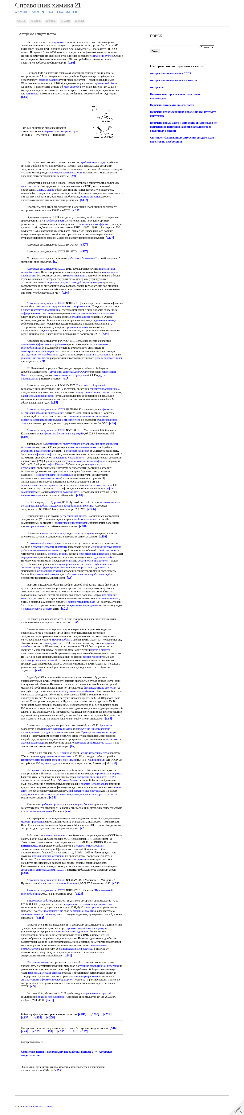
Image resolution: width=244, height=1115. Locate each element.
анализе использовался (107, 790)
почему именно (59, 643)
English (81, 20)
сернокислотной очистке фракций (93, 935)
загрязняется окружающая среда (42, 746)
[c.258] (97, 1021)
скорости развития (34, 804)
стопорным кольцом (58, 282)
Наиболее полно (33, 553)
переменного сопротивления (40, 921)
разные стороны (97, 196)
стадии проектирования (76, 866)
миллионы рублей (104, 55)
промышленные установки (50, 862)
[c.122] (78, 210)
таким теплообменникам (106, 389)
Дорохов (58, 502)
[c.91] (84, 176)
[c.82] (81, 495)
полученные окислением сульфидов (99, 461)
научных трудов (56, 766)
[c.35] (65, 402)
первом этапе (41, 777)
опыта (95, 560)
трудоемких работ (34, 560)
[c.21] (75, 608)
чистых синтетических (101, 485)
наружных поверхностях (52, 395)
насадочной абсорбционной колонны (73, 505)
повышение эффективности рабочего (45, 344)
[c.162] (63, 1038)
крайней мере (91, 162)
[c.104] (85, 526)
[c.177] (115, 237)
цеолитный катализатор (60, 732)
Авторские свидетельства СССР (170, 73)
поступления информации (86, 801)
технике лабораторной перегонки (102, 972)
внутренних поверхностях (97, 392)
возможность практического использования (74, 444)
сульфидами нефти (44, 454)
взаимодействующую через (87, 282)
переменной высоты (84, 917)
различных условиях (100, 354)
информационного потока (100, 797)
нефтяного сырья (33, 495)
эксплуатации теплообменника (41, 354)
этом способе (74, 86)
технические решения (44, 818)
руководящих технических (82, 567)
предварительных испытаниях (41, 468)
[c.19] (67, 378)
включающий (58, 413)
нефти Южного (72, 464)
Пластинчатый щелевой (92, 385)
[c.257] (109, 1021)
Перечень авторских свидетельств (172, 105)
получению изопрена (54, 842)
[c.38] (77, 804)
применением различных (62, 550)
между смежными (108, 313)
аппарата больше (85, 811)
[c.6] (74, 1038)
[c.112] (86, 200)
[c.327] (86, 244)
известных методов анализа (47, 979)
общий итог (60, 42)
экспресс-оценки (38, 526)
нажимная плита (79, 275)
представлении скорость (55, 801)
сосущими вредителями (37, 450)
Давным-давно (47, 189)
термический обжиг (107, 83)
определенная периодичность (86, 605)
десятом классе (32, 186)
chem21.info (30, 1113)
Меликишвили (99, 763)
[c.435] (93, 509)
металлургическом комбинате (79, 691)
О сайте (67, 20)
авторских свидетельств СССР (70, 371)
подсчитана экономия (105, 687)
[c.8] (26, 770)
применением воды (109, 598)
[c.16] (115, 1035)
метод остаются (102, 650)
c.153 (60, 1077)
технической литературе (46, 543)
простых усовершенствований (55, 660)
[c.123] (27, 437)
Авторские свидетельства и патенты (173, 80)
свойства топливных (88, 519)
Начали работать (64, 639)
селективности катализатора (40, 419)
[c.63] (52, 670)
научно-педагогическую (96, 756)
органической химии (66, 763)
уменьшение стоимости (37, 358)
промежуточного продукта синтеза (44, 735)
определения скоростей (99, 1000)
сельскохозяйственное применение (44, 485)
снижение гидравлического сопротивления (88, 306)
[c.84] (26, 97)
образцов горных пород (52, 1003)
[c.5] (105, 577)
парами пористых (33, 316)
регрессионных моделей (76, 516)
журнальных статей (66, 571)
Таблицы (53, 20)
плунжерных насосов (91, 564)
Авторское (156, 87)
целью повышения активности (89, 416)
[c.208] (40, 1024)
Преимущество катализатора (100, 735)
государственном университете (57, 759)
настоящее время (49, 866)
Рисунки (38, 20)
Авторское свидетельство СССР (48, 268)
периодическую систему (49, 608)
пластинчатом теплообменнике (69, 310)
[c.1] (85, 835)
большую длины (104, 316)
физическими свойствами (75, 522)
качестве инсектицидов (84, 447)
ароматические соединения (74, 938)
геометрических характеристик (42, 351)
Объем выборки (79, 787)
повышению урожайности (73, 457)
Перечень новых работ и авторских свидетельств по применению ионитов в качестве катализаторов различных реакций (182, 126)
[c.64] (82, 62)
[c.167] (86, 1038)
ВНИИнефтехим (33, 852)
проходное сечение (95, 327)
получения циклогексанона (95, 732)
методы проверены (34, 828)
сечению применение (52, 917)
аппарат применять (102, 911)
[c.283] (51, 924)
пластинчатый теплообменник (61, 890)
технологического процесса (71, 375)
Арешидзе (107, 729)
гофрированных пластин (62, 313)
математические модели (56, 533)
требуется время (57, 220)
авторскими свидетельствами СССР (44, 876)
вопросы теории (82, 553)
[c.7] (58, 261)
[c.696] (27, 880)
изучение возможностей (67, 492)
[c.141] (70, 962)
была (89, 687)
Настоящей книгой (40, 969)
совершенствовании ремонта (52, 547)
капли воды (35, 93)
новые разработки (89, 983)
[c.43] (78, 622)
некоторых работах (42, 907)
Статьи (23, 20)
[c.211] (52, 1007)
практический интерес (63, 574)
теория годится (106, 656)
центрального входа (77, 911)
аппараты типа (52, 131)
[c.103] (38, 1038)
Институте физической (37, 763)
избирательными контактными (73, 474)
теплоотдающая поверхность (75, 172)
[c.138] (51, 1038)
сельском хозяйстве (80, 450)
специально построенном (91, 852)
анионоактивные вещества (79, 955)
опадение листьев (69, 478)
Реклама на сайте (45, 1113)
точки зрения (94, 914)
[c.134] (84, 1021)
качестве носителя (71, 419)
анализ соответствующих (50, 567)
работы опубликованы (83, 258)
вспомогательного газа (83, 601)
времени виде (34, 797)
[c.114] (105, 536)
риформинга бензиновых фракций (64, 433)
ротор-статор (70, 131)
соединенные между (35, 323)
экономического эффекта (95, 224)
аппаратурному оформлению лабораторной (49, 986)
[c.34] (67, 292)
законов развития (51, 79)
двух (106, 162)
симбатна (108, 801)
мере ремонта (55, 557)
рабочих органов (54, 811)
